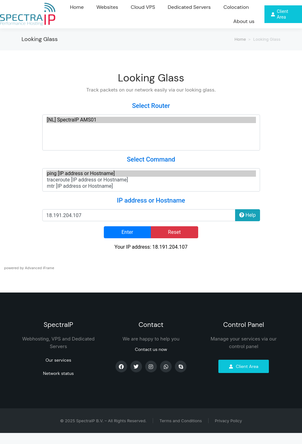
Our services (58, 371)
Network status (58, 384)
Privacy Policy (228, 431)
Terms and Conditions (180, 431)
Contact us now (151, 360)
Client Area (243, 377)
